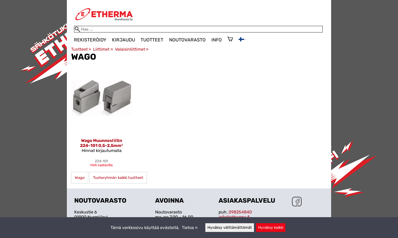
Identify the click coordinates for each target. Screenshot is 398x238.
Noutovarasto (187, 39)
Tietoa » (190, 227)
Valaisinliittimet (132, 49)
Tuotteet (152, 39)
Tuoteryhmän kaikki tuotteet (118, 177)
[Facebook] (297, 202)
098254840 (240, 212)
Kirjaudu (123, 39)
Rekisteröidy (90, 39)
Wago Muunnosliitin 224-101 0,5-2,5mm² (101, 143)
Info (216, 39)
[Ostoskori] (230, 39)
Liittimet (103, 49)
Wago (80, 177)
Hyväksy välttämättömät (229, 227)
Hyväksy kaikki (270, 227)
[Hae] (198, 29)
